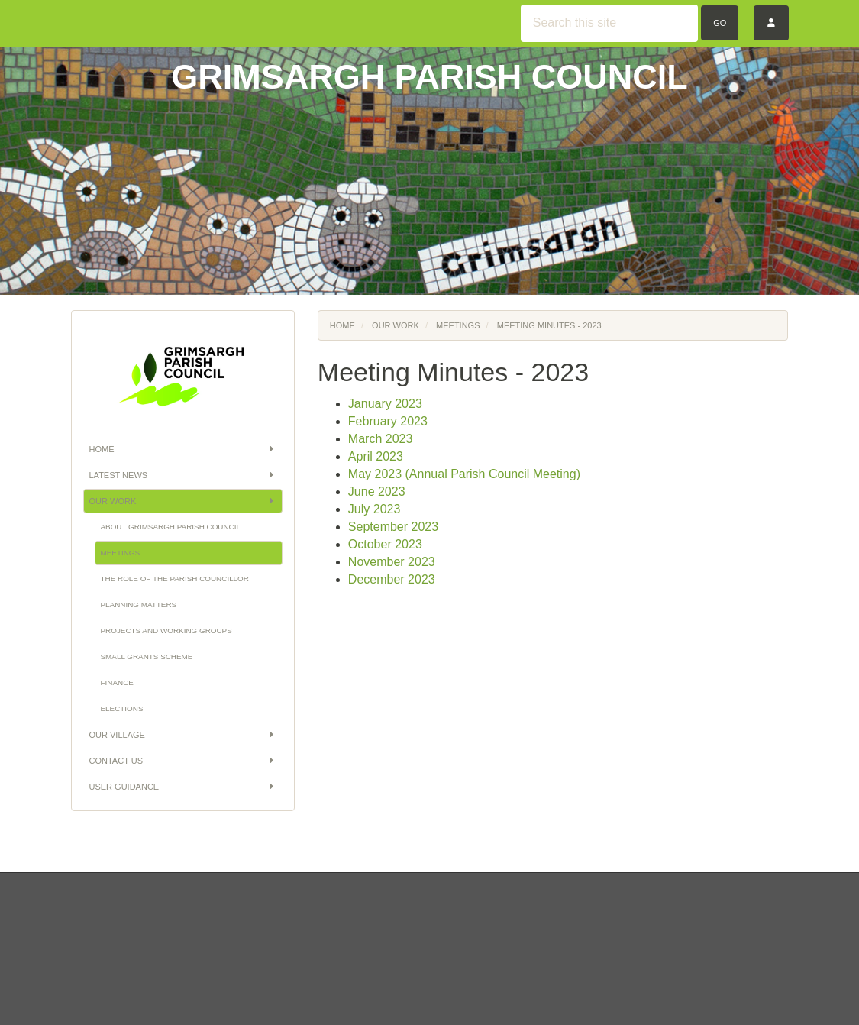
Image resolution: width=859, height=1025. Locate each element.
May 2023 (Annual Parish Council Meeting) (464, 473)
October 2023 (385, 544)
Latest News (182, 475)
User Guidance (182, 786)
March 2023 (380, 438)
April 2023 (375, 456)
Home (182, 449)
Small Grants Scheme (147, 656)
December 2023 (391, 579)
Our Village (182, 734)
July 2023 (374, 509)
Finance (117, 682)
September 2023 (393, 526)
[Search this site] (609, 23)
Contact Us (182, 760)
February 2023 (388, 421)
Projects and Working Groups (166, 630)
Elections (122, 708)
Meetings (120, 552)
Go (719, 22)
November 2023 (391, 561)
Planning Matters (139, 604)
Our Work (182, 501)
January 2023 (385, 403)
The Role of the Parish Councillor (175, 578)
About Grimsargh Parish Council (171, 526)
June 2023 (376, 491)
